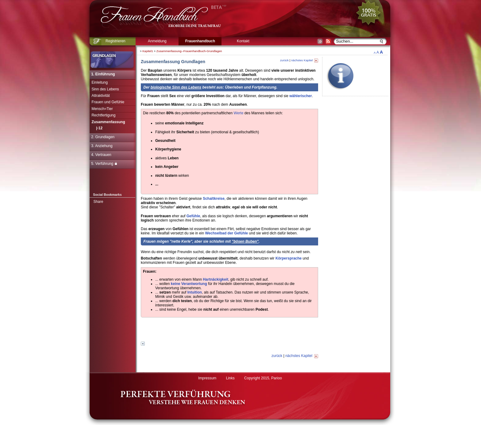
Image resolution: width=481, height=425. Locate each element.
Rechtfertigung (103, 115)
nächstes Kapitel (304, 60)
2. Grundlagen (102, 137)
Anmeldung (157, 41)
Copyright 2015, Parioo (263, 378)
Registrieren (115, 41)
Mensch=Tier (102, 109)
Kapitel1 (147, 51)
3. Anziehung (101, 146)
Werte (239, 113)
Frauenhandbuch (200, 41)
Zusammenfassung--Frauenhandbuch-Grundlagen (189, 51)
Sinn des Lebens (105, 89)
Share (98, 201)
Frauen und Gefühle (107, 102)
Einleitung (99, 82)
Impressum (207, 378)
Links (230, 378)
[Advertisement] (408, 139)
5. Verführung (104, 163)
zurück (284, 60)
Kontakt (243, 41)
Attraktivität (100, 95)
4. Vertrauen (101, 155)
